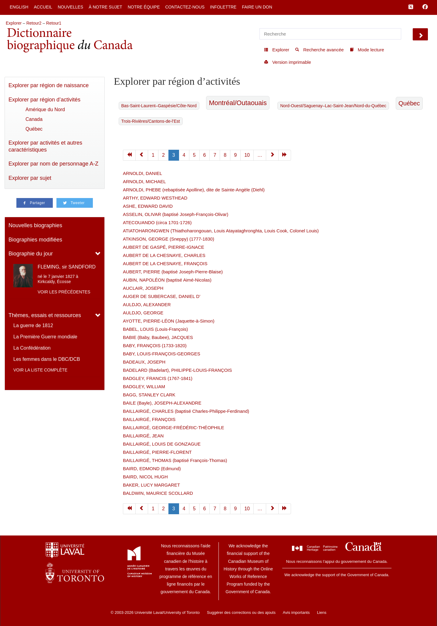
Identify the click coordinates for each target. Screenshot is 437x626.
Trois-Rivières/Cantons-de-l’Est (150, 121)
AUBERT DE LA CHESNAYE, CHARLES (164, 255)
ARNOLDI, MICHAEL (144, 181)
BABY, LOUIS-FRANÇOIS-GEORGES (161, 353)
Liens (321, 612)
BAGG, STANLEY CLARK (149, 394)
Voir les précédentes (64, 291)
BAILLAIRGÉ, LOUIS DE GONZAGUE (162, 443)
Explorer (14, 23)
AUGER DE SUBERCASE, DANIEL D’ (161, 296)
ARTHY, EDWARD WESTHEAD (155, 197)
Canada (33, 119)
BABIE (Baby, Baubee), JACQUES (158, 337)
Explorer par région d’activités (44, 100)
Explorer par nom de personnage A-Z (53, 164)
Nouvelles (70, 7)
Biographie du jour (30, 254)
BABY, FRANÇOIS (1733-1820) (155, 345)
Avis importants (296, 612)
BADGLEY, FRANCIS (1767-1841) (157, 378)
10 (247, 155)
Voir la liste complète (40, 370)
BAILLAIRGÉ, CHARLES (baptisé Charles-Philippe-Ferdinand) (186, 411)
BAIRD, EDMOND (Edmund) (152, 468)
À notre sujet (105, 7)
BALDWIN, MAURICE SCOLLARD (158, 493)
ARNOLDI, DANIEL (142, 173)
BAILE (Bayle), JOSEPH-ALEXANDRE (162, 402)
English (19, 7)
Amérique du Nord (45, 109)
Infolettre (223, 7)
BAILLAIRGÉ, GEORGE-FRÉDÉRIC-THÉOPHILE (173, 427)
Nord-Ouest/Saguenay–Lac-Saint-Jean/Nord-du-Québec (333, 105)
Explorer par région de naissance (48, 85)
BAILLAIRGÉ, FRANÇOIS (149, 419)
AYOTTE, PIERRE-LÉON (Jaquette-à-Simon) (168, 320)
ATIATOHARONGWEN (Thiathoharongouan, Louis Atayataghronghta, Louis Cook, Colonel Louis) (221, 230)
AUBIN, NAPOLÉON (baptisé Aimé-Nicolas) (167, 279)
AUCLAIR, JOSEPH (143, 288)
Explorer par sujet (29, 178)
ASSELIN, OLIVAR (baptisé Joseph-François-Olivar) (175, 214)
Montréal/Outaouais (238, 103)
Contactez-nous (185, 7)
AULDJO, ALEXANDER (147, 304)
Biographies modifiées (35, 240)
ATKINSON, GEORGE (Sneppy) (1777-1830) (168, 238)
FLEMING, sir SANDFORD (67, 266)
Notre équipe (144, 7)
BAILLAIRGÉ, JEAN (143, 435)
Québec (33, 129)
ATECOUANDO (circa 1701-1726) (157, 222)
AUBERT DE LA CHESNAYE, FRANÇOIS (165, 263)
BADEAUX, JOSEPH (144, 361)
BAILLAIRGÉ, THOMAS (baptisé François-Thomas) (175, 460)
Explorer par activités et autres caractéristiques (45, 146)
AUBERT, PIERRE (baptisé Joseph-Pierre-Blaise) (173, 271)
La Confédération (32, 348)
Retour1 (53, 23)
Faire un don (257, 7)
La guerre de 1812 (33, 325)
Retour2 (34, 23)
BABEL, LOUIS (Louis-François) (155, 329)
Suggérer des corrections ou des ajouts (241, 612)
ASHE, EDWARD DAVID (148, 206)
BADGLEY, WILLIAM (144, 386)
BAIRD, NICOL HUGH (145, 476)
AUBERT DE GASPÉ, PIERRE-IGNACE (163, 247)
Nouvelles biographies (35, 225)
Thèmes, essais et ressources (44, 315)
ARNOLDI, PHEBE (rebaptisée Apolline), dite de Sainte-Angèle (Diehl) (194, 189)
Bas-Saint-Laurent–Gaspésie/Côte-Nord (159, 105)
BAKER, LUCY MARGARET (151, 484)
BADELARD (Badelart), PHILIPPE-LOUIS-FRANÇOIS (177, 370)
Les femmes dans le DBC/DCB (46, 359)
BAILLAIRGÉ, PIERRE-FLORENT (157, 452)
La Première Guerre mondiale (45, 336)
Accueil (43, 7)
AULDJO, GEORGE (143, 312)
